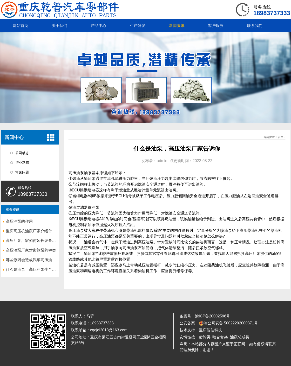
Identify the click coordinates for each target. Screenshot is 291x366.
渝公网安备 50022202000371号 (228, 323)
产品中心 (98, 26)
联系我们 (255, 26)
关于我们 (59, 26)
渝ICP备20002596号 (212, 316)
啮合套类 (220, 337)
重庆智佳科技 (210, 330)
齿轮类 (204, 337)
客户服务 (215, 26)
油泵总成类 (239, 337)
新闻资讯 (176, 26)
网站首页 (20, 26)
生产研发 (137, 26)
